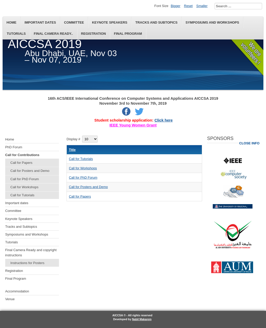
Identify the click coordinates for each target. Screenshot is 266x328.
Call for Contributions (22, 155)
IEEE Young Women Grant (133, 125)
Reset (188, 6)
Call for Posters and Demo (29, 171)
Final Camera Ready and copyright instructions (31, 252)
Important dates (40, 22)
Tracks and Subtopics (156, 22)
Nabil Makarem (141, 319)
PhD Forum (13, 147)
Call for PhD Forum (24, 179)
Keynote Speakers (109, 22)
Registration (93, 34)
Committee (74, 22)
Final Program (128, 34)
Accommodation (17, 291)
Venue (10, 299)
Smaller (202, 6)
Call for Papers (21, 163)
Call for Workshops (24, 187)
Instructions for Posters (27, 263)
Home (11, 22)
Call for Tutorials (22, 195)
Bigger (175, 6)
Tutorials (16, 34)
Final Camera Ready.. (53, 34)
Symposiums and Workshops (212, 22)
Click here (164, 120)
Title (72, 150)
